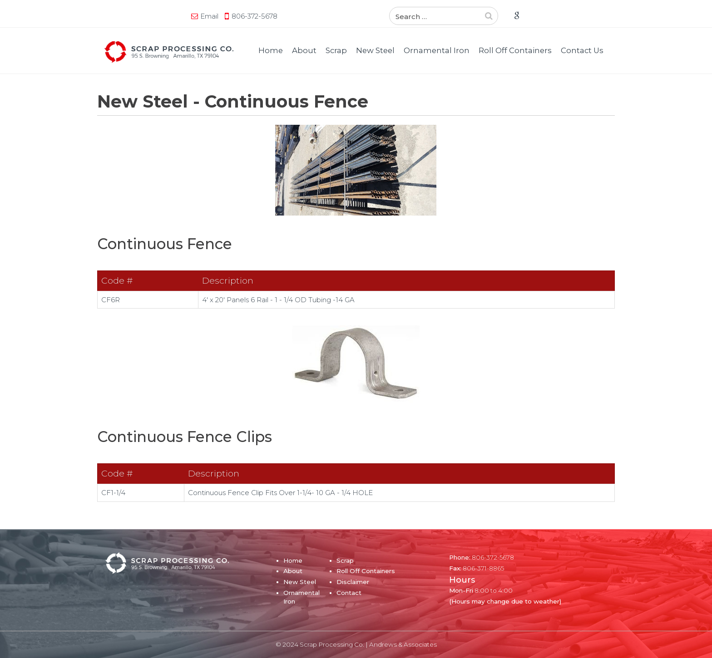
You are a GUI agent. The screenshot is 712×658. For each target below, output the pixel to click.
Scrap (336, 50)
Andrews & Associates (403, 644)
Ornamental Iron (437, 50)
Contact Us (582, 50)
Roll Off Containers (515, 50)
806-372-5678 (254, 16)
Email (209, 16)
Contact (348, 592)
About (304, 50)
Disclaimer (352, 581)
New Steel (375, 50)
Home (270, 50)
